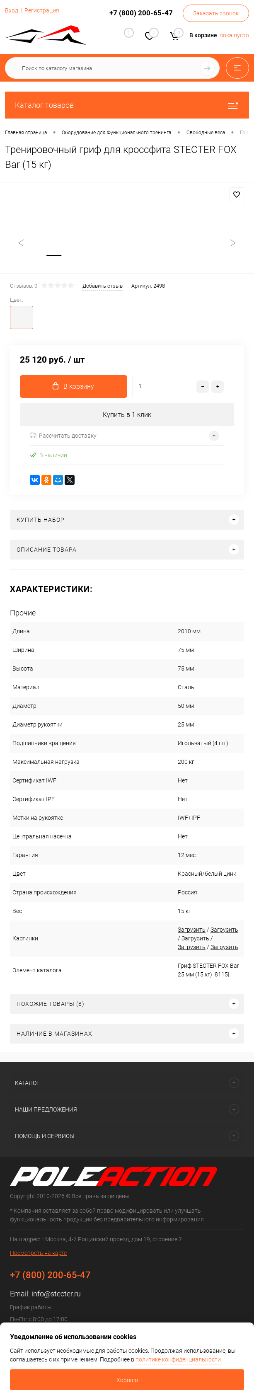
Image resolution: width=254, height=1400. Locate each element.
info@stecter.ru (56, 1294)
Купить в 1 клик (127, 415)
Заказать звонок (216, 13)
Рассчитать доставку (63, 436)
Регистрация (41, 10)
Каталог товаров (127, 105)
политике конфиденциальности (178, 1359)
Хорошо (127, 1380)
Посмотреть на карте (38, 1253)
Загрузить (188, 930)
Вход (11, 10)
